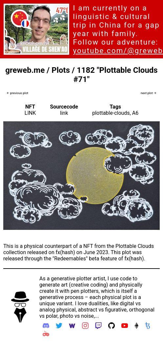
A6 (135, 113)
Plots (60, 70)
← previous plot (17, 93)
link (64, 113)
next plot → (148, 93)
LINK (30, 113)
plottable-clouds (111, 113)
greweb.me (25, 70)
